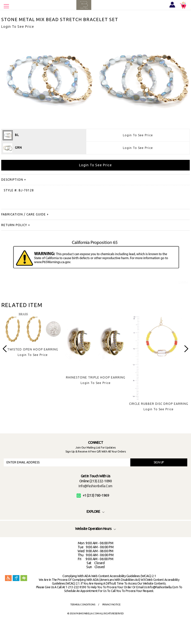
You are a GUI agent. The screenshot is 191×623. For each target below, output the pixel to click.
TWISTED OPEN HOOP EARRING (32, 349)
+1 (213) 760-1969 (93, 495)
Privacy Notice (111, 604)
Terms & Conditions (82, 604)
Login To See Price (138, 135)
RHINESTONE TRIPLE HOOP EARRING (95, 377)
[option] (32, 338)
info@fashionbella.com (95, 486)
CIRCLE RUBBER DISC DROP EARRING (158, 403)
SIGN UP (159, 462)
